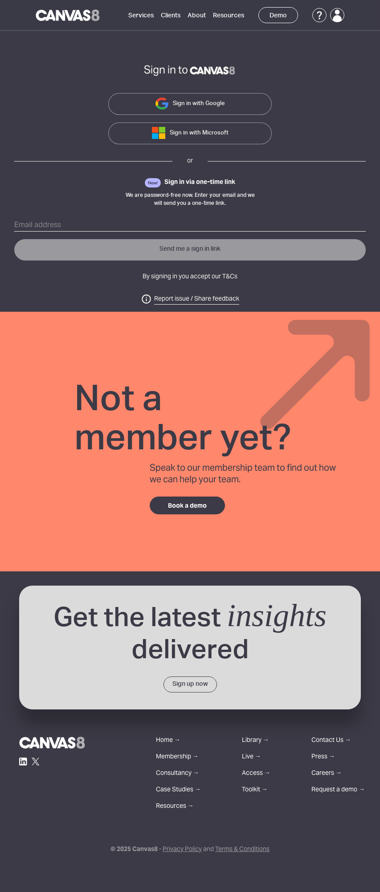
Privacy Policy (182, 849)
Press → (323, 757)
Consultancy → (177, 773)
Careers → (326, 773)
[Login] (337, 15)
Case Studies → (178, 790)
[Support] (319, 15)
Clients (170, 15)
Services (141, 15)
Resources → (175, 806)
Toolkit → (255, 790)
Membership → (177, 757)
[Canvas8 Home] (68, 15)
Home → (168, 740)
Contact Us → (331, 740)
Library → (255, 740)
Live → (251, 757)
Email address (37, 225)
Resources (228, 15)
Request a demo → (338, 790)
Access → (256, 773)
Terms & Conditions (242, 849)
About (197, 15)
